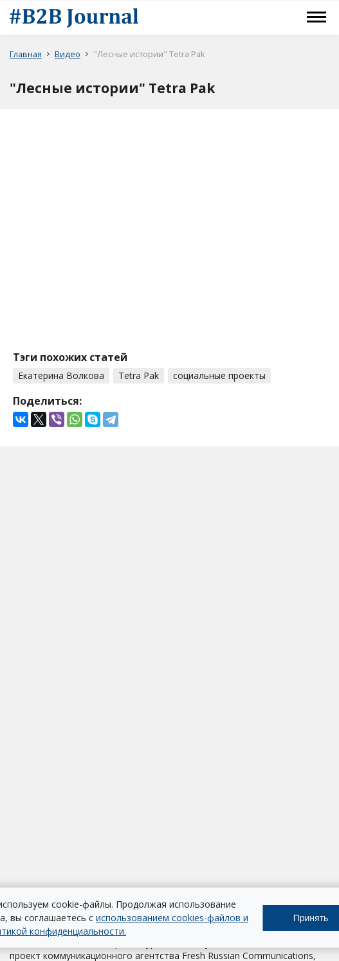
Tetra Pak (138, 375)
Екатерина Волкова (61, 375)
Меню (316, 17)
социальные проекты (219, 375)
